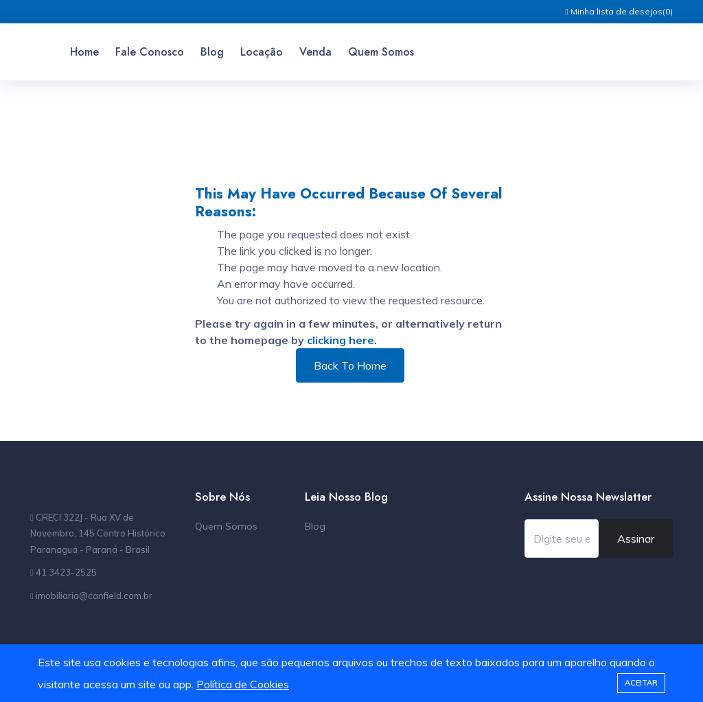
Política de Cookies (242, 684)
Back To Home (350, 365)
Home (84, 52)
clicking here (340, 340)
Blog (212, 52)
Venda (315, 52)
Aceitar (641, 683)
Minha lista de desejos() (619, 11)
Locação (261, 52)
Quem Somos (381, 52)
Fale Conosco (149, 52)
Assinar (635, 538)
